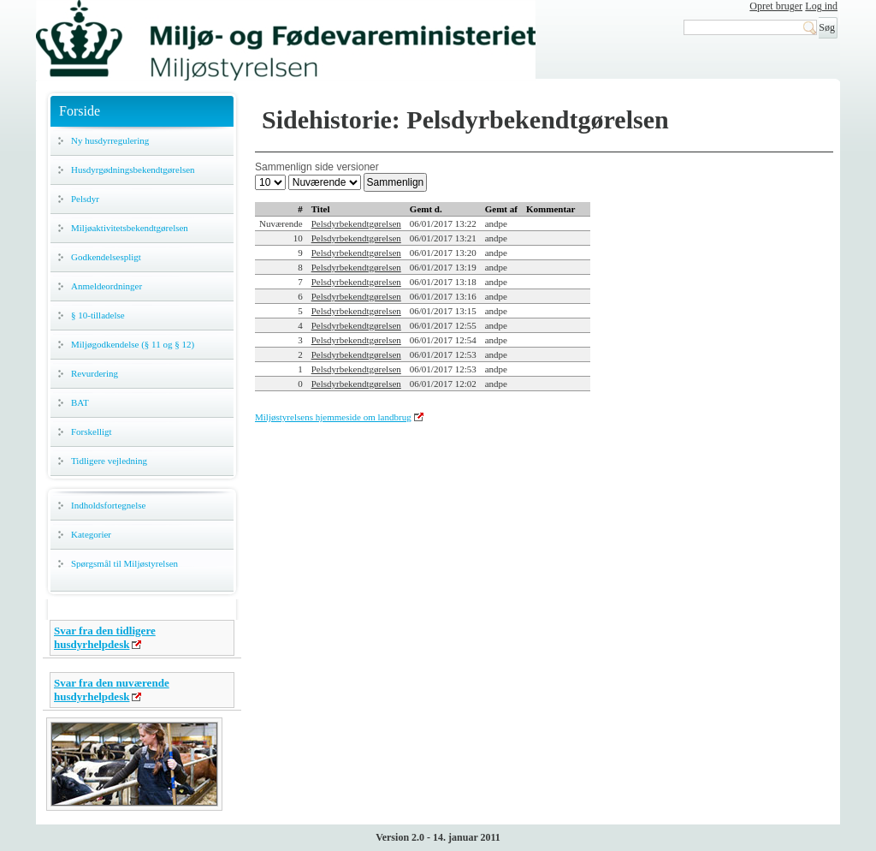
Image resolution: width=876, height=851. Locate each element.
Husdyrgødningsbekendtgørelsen (133, 169)
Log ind (821, 6)
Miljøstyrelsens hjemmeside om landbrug (333, 417)
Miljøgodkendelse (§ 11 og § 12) (132, 344)
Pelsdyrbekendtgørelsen (356, 223)
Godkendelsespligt (106, 257)
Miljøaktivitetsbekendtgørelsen (129, 228)
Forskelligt (91, 431)
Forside (79, 111)
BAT (80, 402)
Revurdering (94, 373)
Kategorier (91, 534)
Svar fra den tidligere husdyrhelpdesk (105, 637)
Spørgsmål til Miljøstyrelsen (124, 563)
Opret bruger (775, 6)
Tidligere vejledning (109, 460)
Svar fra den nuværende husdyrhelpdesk (111, 689)
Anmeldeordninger (106, 286)
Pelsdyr (85, 198)
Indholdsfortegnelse (108, 505)
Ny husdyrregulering (110, 140)
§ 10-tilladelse (98, 315)
